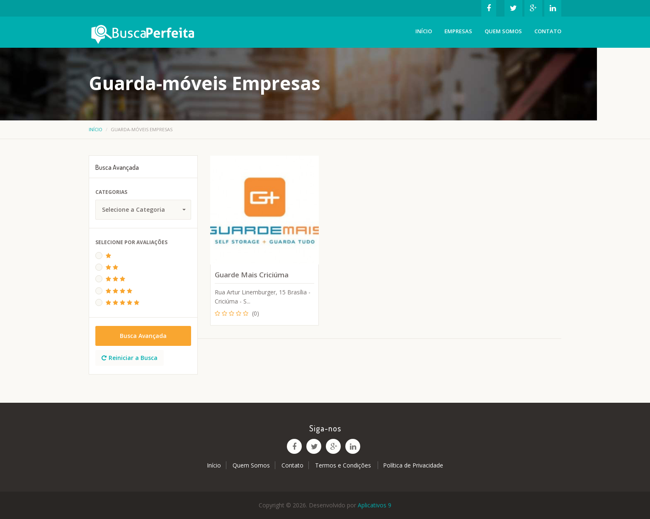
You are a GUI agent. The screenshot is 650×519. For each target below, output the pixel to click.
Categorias (111, 192)
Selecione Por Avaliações (131, 242)
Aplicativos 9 (374, 505)
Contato (547, 31)
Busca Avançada (143, 336)
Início (423, 31)
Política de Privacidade (413, 465)
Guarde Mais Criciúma (252, 274)
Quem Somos (503, 31)
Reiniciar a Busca (130, 358)
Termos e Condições (344, 465)
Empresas (458, 31)
